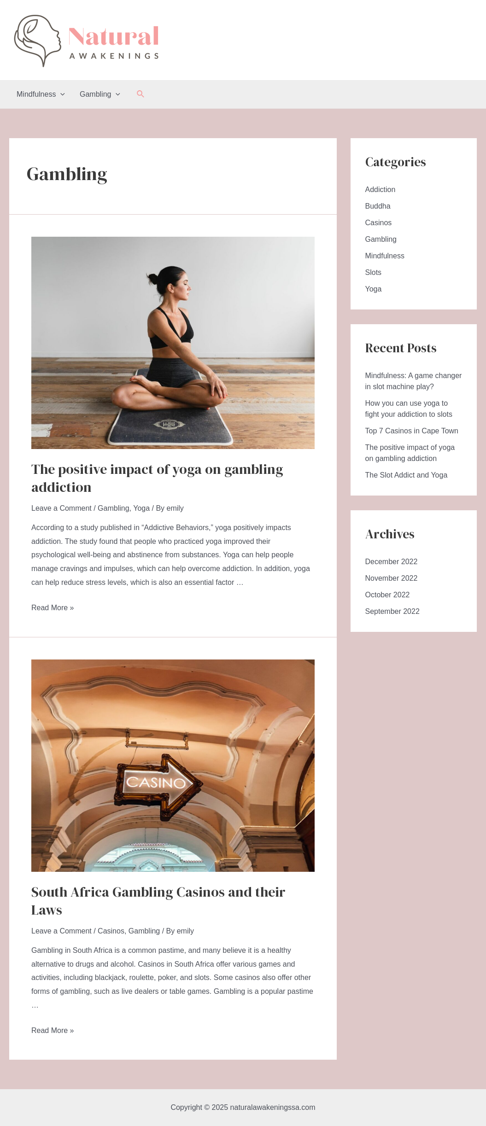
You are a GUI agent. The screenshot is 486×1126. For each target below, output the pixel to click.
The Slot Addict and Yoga (406, 475)
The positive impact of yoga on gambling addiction (157, 478)
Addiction (380, 189)
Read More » (52, 608)
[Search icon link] (141, 94)
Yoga (141, 508)
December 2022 (391, 562)
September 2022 (392, 611)
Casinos (111, 931)
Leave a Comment (61, 508)
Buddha (378, 206)
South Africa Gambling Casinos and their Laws (158, 900)
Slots (373, 272)
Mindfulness (41, 94)
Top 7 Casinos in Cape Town (412, 431)
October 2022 (387, 595)
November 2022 (391, 578)
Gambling (100, 94)
